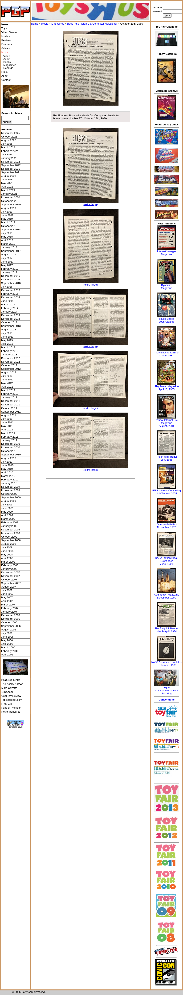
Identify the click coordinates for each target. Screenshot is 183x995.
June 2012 (7, 379)
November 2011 (10, 404)
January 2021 (9, 193)
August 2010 (8, 458)
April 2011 (7, 429)
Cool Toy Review (11, 695)
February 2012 (9, 393)
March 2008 (8, 561)
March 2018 (8, 243)
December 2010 (10, 443)
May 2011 (7, 425)
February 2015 (9, 293)
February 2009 (9, 522)
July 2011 (7, 418)
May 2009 (7, 511)
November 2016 (10, 279)
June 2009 (7, 508)
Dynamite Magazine (166, 287)
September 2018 (11, 229)
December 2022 (10, 161)
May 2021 (7, 183)
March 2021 (8, 190)
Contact (6, 79)
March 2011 (8, 433)
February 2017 (9, 268)
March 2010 (8, 475)
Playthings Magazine (166, 352)
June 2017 (7, 261)
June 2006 (7, 636)
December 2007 (10, 572)
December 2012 (10, 358)
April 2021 (7, 186)
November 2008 (10, 533)
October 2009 (9, 493)
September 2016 (11, 283)
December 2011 (10, 400)
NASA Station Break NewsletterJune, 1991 (166, 560)
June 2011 (7, 422)
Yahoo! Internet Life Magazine (166, 421)
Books (7, 62)
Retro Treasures (10, 711)
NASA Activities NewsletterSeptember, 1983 (166, 664)
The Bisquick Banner (166, 628)
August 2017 (8, 254)
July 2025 (7, 143)
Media (44, 23)
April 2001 (7, 654)
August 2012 (8, 372)
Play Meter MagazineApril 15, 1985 (166, 388)
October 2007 (9, 579)
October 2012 (9, 365)
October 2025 (9, 136)
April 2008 (7, 558)
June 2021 (7, 179)
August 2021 (8, 175)
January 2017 (9, 272)
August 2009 (8, 500)
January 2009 (9, 525)
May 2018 (7, 236)
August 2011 (8, 415)
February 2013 (9, 350)
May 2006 (7, 640)
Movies (5, 36)
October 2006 (9, 622)
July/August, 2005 (166, 493)
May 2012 (7, 383)
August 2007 (8, 586)
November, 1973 (166, 527)
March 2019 (8, 222)
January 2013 (9, 354)
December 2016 (10, 275)
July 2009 (7, 504)
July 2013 (7, 333)
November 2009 (10, 490)
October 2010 (9, 450)
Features (6, 44)
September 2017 (11, 250)
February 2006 (9, 651)
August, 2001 (166, 425)
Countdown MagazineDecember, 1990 (166, 596)
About (4, 75)
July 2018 (7, 233)
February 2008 (9, 565)
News (4, 24)
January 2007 (9, 611)
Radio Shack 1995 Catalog (166, 320)
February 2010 (9, 479)
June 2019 (7, 215)
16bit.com (7, 691)
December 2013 (10, 315)
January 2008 (9, 568)
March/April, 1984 (166, 631)
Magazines (9, 65)
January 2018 (9, 247)
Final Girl (6, 703)
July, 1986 (166, 459)
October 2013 (9, 322)
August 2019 (8, 208)
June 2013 (7, 336)
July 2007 (7, 590)
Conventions (167, 699)
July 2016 (7, 286)
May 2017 (7, 265)
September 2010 (11, 454)
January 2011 (9, 440)
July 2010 (7, 461)
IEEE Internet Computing (166, 490)
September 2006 (11, 626)
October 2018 (9, 225)
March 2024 (8, 147)
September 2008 (11, 540)
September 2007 (11, 583)
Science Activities (166, 524)
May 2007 (7, 597)
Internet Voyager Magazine (166, 253)
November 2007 (10, 575)
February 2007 (9, 608)
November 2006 (10, 618)
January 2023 (9, 158)
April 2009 (7, 515)
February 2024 (9, 150)
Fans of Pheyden (11, 707)
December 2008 (10, 529)
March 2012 (8, 390)
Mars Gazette (9, 687)
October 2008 (9, 536)
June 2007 (7, 593)
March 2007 (8, 604)
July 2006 (7, 633)
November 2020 (10, 197)
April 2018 (7, 240)
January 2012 (9, 397)
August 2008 (8, 543)
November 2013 (10, 318)
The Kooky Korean (12, 683)
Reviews (6, 40)
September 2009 (11, 497)
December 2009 (10, 486)
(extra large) (90, 204)
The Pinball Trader (166, 456)
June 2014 (7, 300)
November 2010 (10, 447)
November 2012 (10, 361)
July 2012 (7, 375)
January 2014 (9, 311)
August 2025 (8, 140)
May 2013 (7, 340)
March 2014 (8, 304)
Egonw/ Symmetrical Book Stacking (167, 690)
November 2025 (10, 133)
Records (8, 67)
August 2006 (8, 629)
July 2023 (7, 154)
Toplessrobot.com (11, 699)
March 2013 (8, 347)
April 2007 (7, 601)
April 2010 (7, 472)
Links (4, 71)
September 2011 (11, 411)
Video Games (9, 32)
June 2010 (7, 465)
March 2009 (8, 518)
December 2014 (10, 297)
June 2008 (7, 550)
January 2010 (9, 483)
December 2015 (10, 290)
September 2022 (11, 165)
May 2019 (7, 218)
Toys (4, 28)
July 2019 (7, 211)
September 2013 (11, 325)
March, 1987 (166, 355)
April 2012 (7, 386)
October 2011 (9, 408)
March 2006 (8, 647)
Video (6, 56)
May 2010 (7, 468)
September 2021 (11, 172)
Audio (6, 59)
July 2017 (7, 258)
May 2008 (7, 554)
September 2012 (11, 368)
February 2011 (9, 436)
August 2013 (8, 329)
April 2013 (7, 343)
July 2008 (7, 547)
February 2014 (9, 308)
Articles (5, 48)
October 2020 (9, 200)
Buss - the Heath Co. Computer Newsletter (92, 23)
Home (34, 23)
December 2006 (10, 615)
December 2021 (10, 168)
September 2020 (11, 204)
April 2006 (7, 643)
